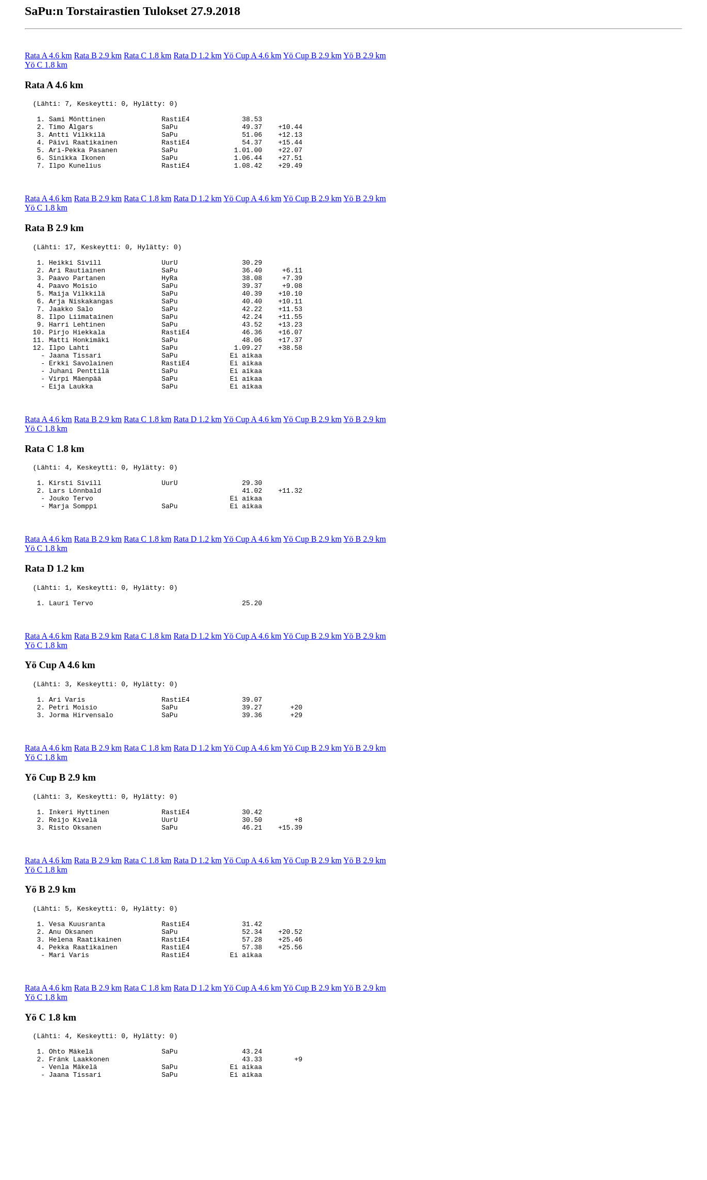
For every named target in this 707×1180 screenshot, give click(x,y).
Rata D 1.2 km (197, 55)
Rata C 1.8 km (147, 55)
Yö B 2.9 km (364, 55)
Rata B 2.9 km (98, 55)
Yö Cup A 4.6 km (252, 55)
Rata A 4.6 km (48, 55)
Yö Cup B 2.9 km (312, 55)
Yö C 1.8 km (46, 64)
